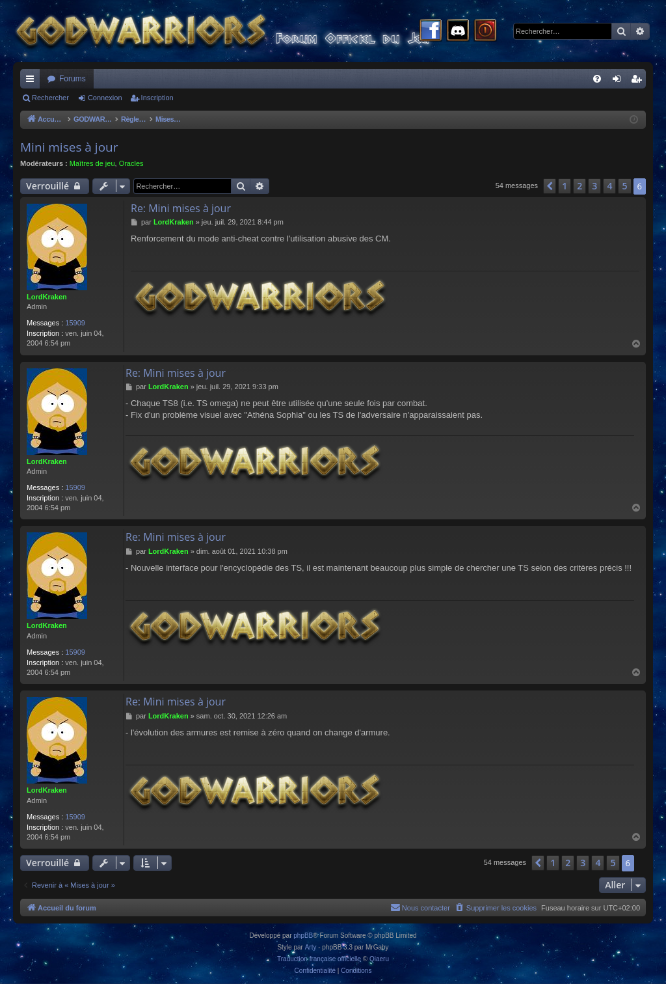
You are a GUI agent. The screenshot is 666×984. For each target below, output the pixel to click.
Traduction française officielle (319, 959)
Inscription (157, 98)
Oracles (131, 163)
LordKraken (47, 297)
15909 (75, 323)
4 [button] (609, 186)
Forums (72, 78)
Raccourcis (32, 81)
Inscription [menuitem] (639, 81)
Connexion (105, 98)
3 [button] (594, 186)
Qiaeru (379, 959)
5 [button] (624, 186)
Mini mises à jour (69, 147)
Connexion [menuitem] (619, 81)
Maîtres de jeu (92, 163)
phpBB (303, 935)
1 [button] (564, 186)
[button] (549, 186)
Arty (311, 947)
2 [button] (579, 186)
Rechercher (50, 98)
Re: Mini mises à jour (181, 208)
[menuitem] (597, 79)
